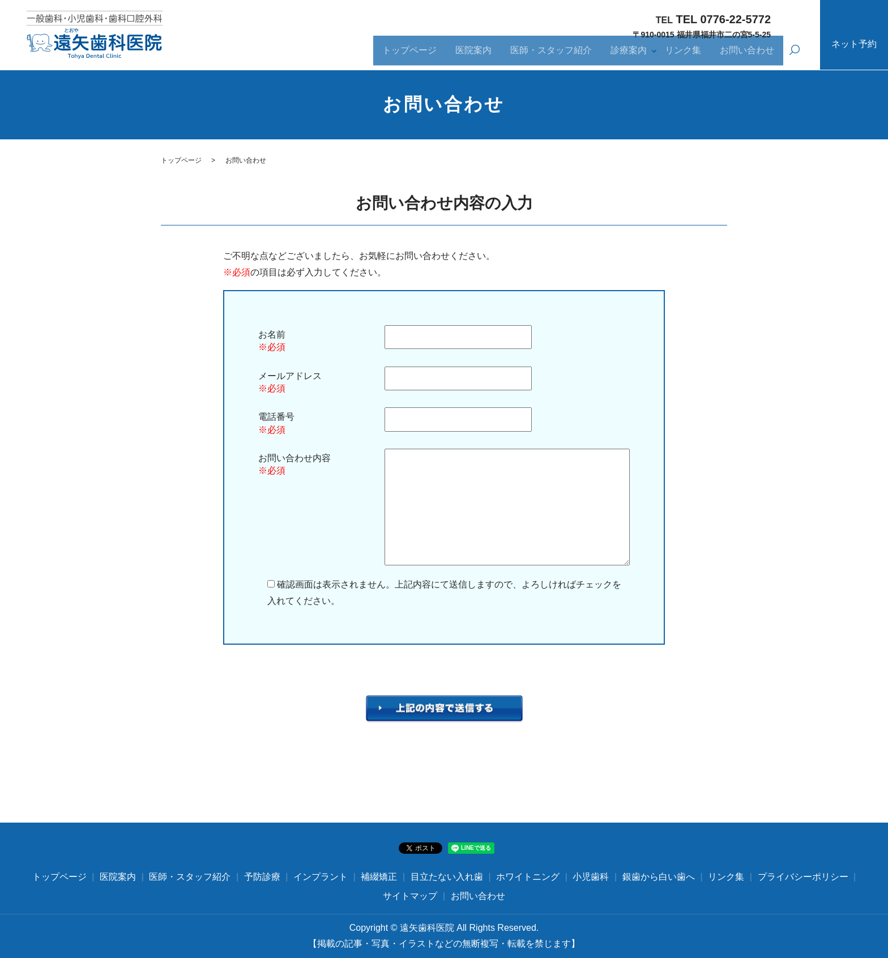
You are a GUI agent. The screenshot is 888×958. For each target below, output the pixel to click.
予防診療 (262, 877)
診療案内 (625, 54)
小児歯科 (591, 877)
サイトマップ (410, 896)
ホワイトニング (528, 877)
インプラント (320, 877)
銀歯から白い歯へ (658, 877)
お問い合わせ (746, 54)
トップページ (400, 54)
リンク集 (680, 54)
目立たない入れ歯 (447, 877)
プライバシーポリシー (803, 877)
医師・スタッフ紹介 (545, 54)
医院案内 (466, 54)
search (794, 55)
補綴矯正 (379, 877)
